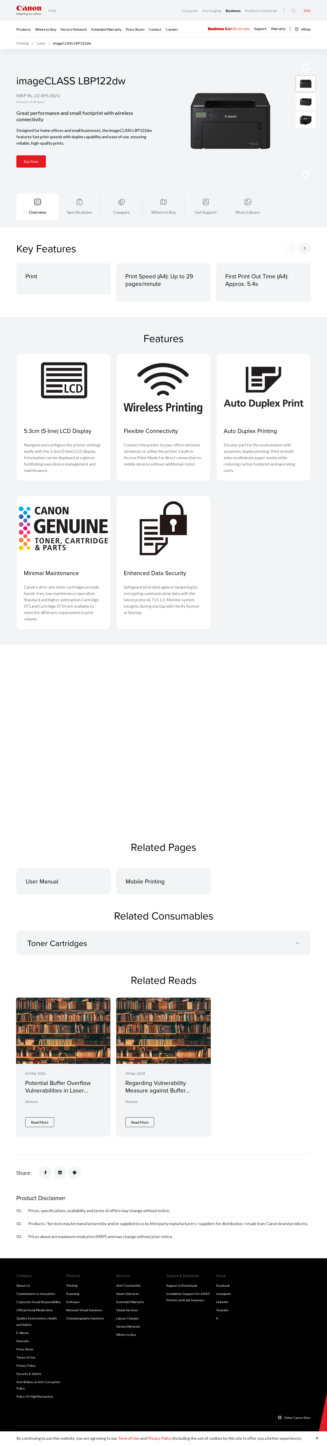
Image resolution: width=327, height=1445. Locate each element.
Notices (31, 1101)
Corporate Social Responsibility (38, 1302)
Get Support (206, 212)
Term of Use (128, 1438)
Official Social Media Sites (34, 1310)
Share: (24, 1172)
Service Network (74, 29)
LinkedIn (222, 1302)
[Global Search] (293, 10)
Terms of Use (25, 1357)
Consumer (190, 10)
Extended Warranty (106, 29)
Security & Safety (28, 1374)
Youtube (222, 1310)
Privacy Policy (26, 1365)
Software (72, 1302)
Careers (172, 29)
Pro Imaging (212, 10)
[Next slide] (305, 67)
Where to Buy (45, 29)
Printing (72, 1285)
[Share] (45, 1172)
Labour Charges (127, 1318)
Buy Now (31, 161)
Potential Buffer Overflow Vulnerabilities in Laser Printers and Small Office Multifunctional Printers (58, 1094)
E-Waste (22, 1333)
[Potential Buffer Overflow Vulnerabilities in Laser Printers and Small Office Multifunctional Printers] (63, 1067)
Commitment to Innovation (35, 1294)
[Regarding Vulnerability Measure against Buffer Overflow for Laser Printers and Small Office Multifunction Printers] (163, 1067)
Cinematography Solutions (85, 1318)
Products (23, 29)
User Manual (42, 881)
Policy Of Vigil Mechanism (34, 1396)
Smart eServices (127, 1294)
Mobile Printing (145, 881)
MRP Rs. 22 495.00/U (38, 95)
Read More (39, 1122)
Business (233, 10)
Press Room (135, 29)
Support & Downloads (181, 1285)
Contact (155, 29)
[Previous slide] (305, 174)
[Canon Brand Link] (28, 10)
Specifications (79, 212)
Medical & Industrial (261, 10)
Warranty (278, 28)
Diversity (22, 1341)
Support (260, 28)
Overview (37, 212)
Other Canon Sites (297, 1418)
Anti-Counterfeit (128, 1285)
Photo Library (247, 212)
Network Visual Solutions (84, 1310)
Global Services (127, 1310)
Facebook (223, 1285)
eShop (303, 29)
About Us (23, 1285)
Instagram (223, 1294)
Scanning (72, 1294)
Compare (121, 212)
